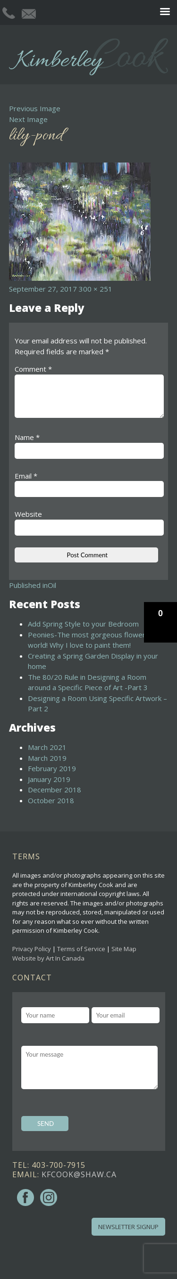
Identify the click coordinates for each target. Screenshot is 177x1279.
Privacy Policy (31, 949)
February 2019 (52, 768)
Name (27, 437)
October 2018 (51, 800)
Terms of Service (81, 949)
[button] (160, 622)
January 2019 (49, 779)
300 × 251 (95, 288)
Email (26, 476)
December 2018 (54, 789)
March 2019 (47, 758)
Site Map (123, 949)
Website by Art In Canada (48, 958)
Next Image (28, 119)
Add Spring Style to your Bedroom (83, 623)
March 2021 (47, 747)
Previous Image (34, 108)
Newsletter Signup (128, 1226)
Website (28, 514)
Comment (33, 369)
